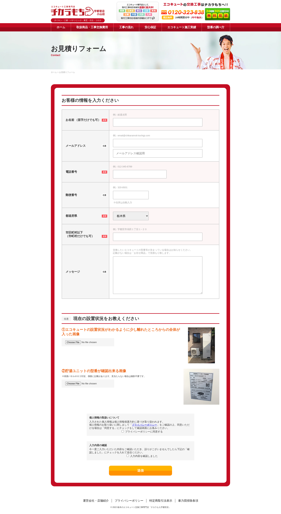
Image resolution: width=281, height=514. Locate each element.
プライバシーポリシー (144, 424)
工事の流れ (126, 27)
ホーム (61, 27)
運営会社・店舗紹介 (96, 500)
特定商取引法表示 (160, 500)
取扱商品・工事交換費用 (92, 27)
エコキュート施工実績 (181, 27)
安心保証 (150, 27)
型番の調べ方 (215, 27)
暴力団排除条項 (188, 500)
